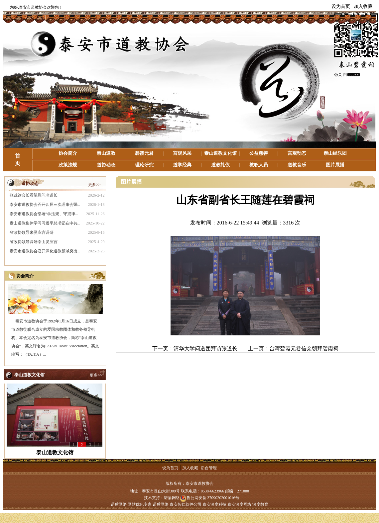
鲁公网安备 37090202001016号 (209, 497)
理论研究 (144, 164)
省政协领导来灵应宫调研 (32, 232)
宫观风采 (182, 153)
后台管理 (209, 468)
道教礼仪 (220, 164)
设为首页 (340, 6)
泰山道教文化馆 (220, 153)
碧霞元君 (144, 153)
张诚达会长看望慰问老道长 (34, 195)
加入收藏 (363, 6)
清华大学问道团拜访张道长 (205, 348)
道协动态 (106, 164)
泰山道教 (106, 153)
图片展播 (335, 164)
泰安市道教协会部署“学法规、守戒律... (44, 214)
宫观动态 (297, 153)
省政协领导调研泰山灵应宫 (34, 241)
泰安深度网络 (239, 504)
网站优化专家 (140, 504)
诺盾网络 (172, 497)
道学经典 (182, 164)
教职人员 (258, 164)
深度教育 (260, 504)
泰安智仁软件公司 (185, 504)
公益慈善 (258, 153)
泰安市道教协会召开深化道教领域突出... (45, 251)
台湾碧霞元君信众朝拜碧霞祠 (303, 348)
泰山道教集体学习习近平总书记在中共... (45, 223)
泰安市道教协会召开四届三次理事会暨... (45, 204)
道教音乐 (297, 164)
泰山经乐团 (335, 153)
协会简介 (68, 153)
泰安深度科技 (214, 504)
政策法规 (68, 164)
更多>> (94, 184)
